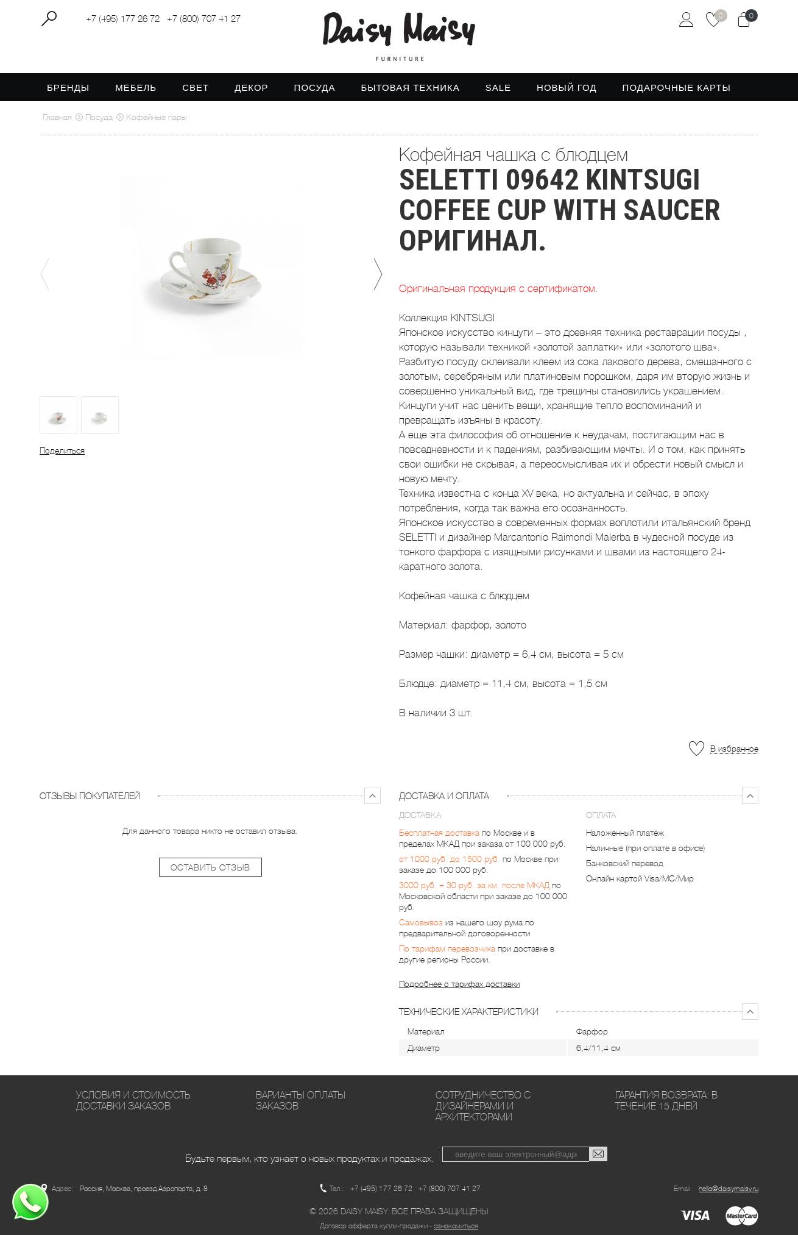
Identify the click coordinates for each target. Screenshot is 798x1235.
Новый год (567, 87)
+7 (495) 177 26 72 (123, 18)
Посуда (315, 87)
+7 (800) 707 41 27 (204, 18)
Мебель (136, 87)
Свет (195, 87)
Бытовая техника (410, 87)
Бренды (68, 87)
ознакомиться (456, 1226)
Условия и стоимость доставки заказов (133, 1100)
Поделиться (62, 450)
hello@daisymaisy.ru (728, 1188)
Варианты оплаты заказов (300, 1100)
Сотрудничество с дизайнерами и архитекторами (483, 1106)
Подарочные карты (677, 87)
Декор (251, 87)
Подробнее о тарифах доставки (459, 984)
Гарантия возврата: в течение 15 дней (666, 1100)
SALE (498, 87)
